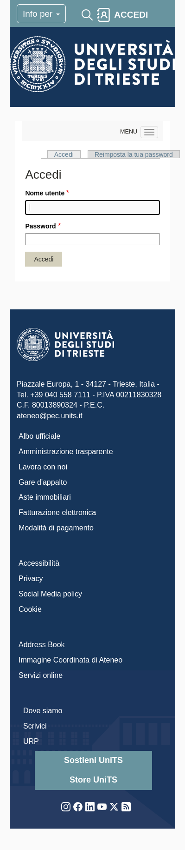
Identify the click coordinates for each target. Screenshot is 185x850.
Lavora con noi (43, 467)
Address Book (42, 645)
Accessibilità (39, 563)
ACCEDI (131, 15)
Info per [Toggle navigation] (41, 14)
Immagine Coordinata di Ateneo (70, 660)
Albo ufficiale (39, 436)
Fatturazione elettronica (57, 512)
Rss (126, 807)
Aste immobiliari (45, 497)
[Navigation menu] (149, 132)
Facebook (78, 807)
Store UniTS (93, 779)
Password (40, 226)
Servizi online (41, 675)
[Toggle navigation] (160, 15)
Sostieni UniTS (93, 760)
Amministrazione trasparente (66, 451)
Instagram (66, 807)
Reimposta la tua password (134, 154)
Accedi (64, 154)
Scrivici (35, 726)
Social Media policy (50, 594)
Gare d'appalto (43, 482)
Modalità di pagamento (56, 528)
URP (31, 741)
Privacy (31, 578)
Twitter (114, 807)
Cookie (30, 609)
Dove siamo (42, 711)
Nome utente (44, 193)
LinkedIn (90, 807)
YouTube (102, 807)
